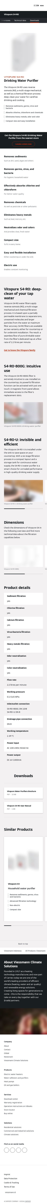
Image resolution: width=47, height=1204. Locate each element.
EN (37, 5)
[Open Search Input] (30, 5)
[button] (23, 944)
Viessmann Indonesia (12, 951)
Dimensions (27, 20)
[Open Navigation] (42, 5)
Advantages (14, 20)
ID (34, 5)
